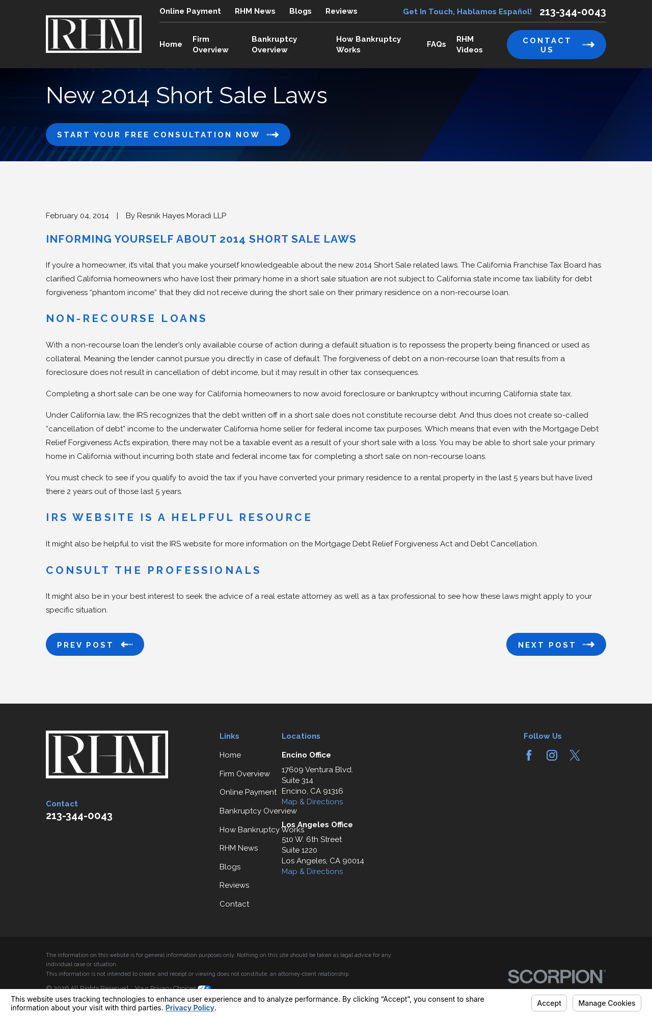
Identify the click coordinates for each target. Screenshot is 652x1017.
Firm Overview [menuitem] (211, 44)
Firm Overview (245, 773)
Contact (234, 904)
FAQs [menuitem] (436, 44)
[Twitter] (574, 755)
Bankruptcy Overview (258, 811)
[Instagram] (552, 755)
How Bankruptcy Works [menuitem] (368, 44)
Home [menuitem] (170, 44)
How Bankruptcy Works (262, 829)
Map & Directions (312, 801)
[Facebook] (529, 755)
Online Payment (190, 11)
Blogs (300, 11)
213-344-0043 (572, 12)
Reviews (341, 11)
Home (230, 755)
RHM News (255, 11)
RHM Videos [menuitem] (469, 44)
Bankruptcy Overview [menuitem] (274, 44)
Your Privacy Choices (172, 988)
